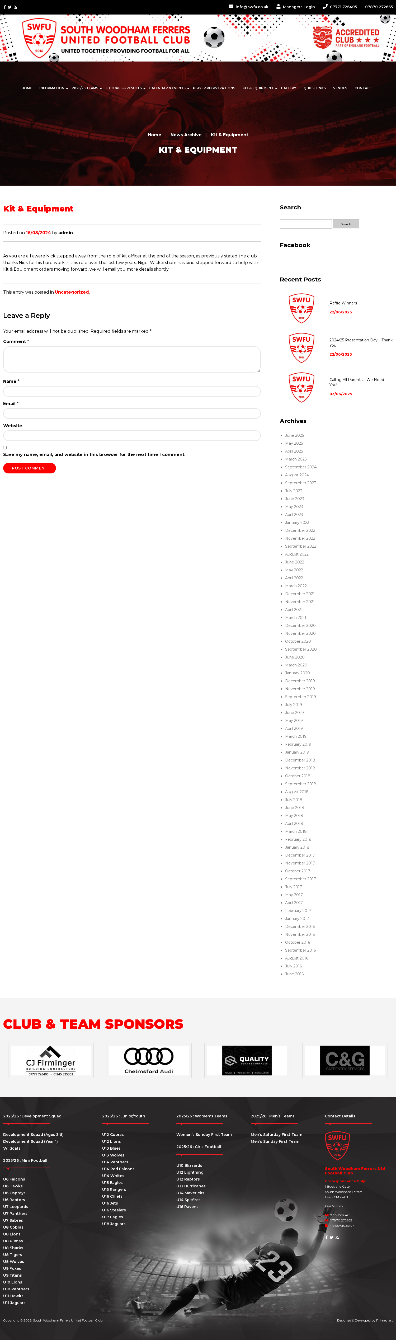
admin (65, 232)
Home (26, 88)
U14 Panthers (115, 1162)
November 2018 (300, 768)
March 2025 (296, 459)
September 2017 (300, 879)
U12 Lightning (190, 1172)
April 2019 (294, 728)
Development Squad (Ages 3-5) (33, 1134)
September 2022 (300, 546)
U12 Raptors (188, 1179)
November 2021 (300, 601)
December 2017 (300, 855)
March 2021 (295, 617)
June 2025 (294, 435)
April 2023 (294, 514)
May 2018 (294, 815)
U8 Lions (12, 1234)
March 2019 (296, 736)
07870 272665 (379, 6)
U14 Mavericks (190, 1193)
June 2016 (294, 974)
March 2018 (296, 831)
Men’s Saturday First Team (276, 1134)
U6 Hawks (13, 1186)
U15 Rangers (114, 1189)
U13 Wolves (113, 1155)
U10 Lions (12, 1282)
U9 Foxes (12, 1268)
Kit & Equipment (258, 88)
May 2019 (294, 720)
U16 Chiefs (112, 1196)
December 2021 (300, 593)
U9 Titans (12, 1275)
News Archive (186, 134)
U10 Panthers (16, 1289)
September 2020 (301, 649)
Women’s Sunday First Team (204, 1134)
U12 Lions (111, 1141)
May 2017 (294, 894)
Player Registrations (214, 88)
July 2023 (293, 490)
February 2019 (298, 744)
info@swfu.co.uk (248, 6)
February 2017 (298, 910)
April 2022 (294, 578)
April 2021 (294, 609)
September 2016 (300, 950)
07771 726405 (340, 6)
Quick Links (315, 88)
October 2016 (297, 942)
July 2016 (293, 966)
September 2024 (301, 467)
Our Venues (334, 1206)
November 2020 (300, 633)
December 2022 (300, 530)
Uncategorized (72, 292)
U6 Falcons (14, 1179)
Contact (363, 88)
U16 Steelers (114, 1210)
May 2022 (294, 570)
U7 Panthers (15, 1213)
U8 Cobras (13, 1227)
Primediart (384, 1320)
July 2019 (293, 704)
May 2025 (294, 443)
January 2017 (297, 918)
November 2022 (300, 538)
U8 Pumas (13, 1241)
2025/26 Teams (85, 88)
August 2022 (297, 554)
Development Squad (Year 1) (30, 1141)
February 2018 (298, 839)
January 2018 (297, 847)
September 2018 (300, 784)
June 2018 (294, 807)
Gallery (288, 88)
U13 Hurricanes (191, 1186)
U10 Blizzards (189, 1165)
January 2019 (297, 752)
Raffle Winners (343, 303)
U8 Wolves (13, 1261)
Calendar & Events (167, 88)
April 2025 (294, 451)
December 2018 (300, 760)
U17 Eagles (112, 1217)
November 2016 (300, 934)
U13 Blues (111, 1148)
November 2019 (300, 689)
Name (11, 381)
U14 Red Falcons (118, 1169)
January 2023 (297, 522)
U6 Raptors (14, 1199)
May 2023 (294, 506)
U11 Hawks (13, 1296)
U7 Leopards (15, 1206)
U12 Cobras (113, 1134)
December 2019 (300, 681)
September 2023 (300, 483)
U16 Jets (110, 1203)
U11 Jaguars (14, 1302)
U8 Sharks (13, 1247)
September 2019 (300, 696)
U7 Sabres (13, 1220)
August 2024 (297, 475)
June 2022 (294, 562)
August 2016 (296, 958)
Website (12, 425)
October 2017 (297, 871)
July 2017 (293, 887)
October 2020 (298, 641)
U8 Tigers (12, 1254)
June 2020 (295, 657)
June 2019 (294, 712)
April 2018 (294, 823)
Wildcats (12, 1148)
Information (51, 88)
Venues (340, 88)
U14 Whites (113, 1175)
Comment (16, 341)
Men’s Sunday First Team (275, 1141)
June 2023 (294, 498)
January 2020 (297, 673)
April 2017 (294, 902)
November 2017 (300, 863)
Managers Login (295, 6)
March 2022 (296, 586)
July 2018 (293, 799)
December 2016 (300, 926)
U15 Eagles (112, 1182)
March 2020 (296, 665)
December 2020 (300, 625)
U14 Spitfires (188, 1199)
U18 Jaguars (114, 1223)
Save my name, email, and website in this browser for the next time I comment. (94, 454)
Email (11, 403)
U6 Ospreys (14, 1193)
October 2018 (297, 776)
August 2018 (297, 791)
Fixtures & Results (124, 88)
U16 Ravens (187, 1206)
